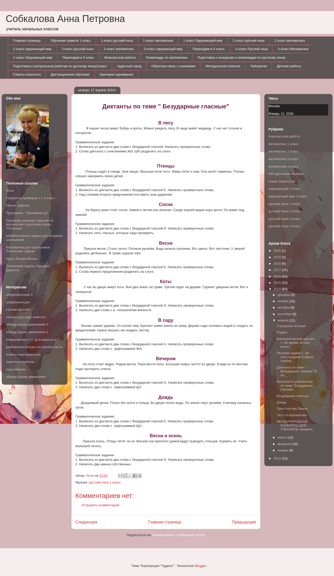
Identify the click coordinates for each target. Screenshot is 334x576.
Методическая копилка (222, 66)
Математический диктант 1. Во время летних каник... (296, 343)
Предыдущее (244, 522)
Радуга (282, 332)
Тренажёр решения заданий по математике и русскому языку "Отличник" (30, 224)
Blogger (200, 566)
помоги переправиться (23, 354)
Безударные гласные (293, 396)
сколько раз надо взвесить (26, 317)
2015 (278, 283)
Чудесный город (129, 66)
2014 (278, 289)
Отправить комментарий (100, 505)
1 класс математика (158, 40)
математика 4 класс (284, 166)
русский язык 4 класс (284, 226)
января (283, 450)
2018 (278, 263)
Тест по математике (292, 415)
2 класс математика (290, 40)
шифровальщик (18, 302)
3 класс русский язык (77, 49)
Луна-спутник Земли (292, 408)
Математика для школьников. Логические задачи (28, 249)
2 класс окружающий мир (32, 49)
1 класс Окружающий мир (203, 40)
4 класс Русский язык (252, 49)
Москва (274, 106)
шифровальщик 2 (19, 294)
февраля (284, 444)
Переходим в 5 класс (78, 57)
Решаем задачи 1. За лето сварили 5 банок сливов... (295, 357)
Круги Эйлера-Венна (21, 259)
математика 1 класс (284, 144)
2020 (278, 250)
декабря (284, 295)
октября (283, 307)
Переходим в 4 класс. (209, 49)
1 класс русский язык (117, 40)
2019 (278, 257)
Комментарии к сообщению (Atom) (178, 535)
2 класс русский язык (248, 40)
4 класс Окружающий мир (33, 57)
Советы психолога (27, 74)
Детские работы (289, 66)
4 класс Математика (293, 49)
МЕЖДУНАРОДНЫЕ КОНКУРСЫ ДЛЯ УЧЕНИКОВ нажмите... (296, 425)
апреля (283, 320)
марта (282, 437)
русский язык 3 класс (284, 219)
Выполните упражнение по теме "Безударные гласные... (295, 385)
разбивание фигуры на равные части (34, 347)
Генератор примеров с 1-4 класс (30, 198)
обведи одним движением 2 (27, 332)
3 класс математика (119, 49)
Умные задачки (17, 205)
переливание (16, 369)
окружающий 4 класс (284, 189)
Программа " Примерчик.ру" (27, 213)
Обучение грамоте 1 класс (71, 40)
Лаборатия (258, 66)
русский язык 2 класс (284, 211)
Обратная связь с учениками (173, 66)
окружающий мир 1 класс (288, 196)
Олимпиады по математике (166, 57)
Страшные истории (291, 326)
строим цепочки (18, 309)
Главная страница (27, 40)
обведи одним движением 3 (27, 324)
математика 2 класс (284, 151)
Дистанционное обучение (70, 74)
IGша (10, 190)
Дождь (282, 402)
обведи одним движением (26, 377)
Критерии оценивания (116, 74)
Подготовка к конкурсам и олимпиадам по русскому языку (241, 57)
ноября (283, 301)
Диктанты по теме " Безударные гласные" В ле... (297, 371)
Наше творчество (282, 181)
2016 (278, 276)
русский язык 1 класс (105, 482)
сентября (284, 314)
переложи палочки (20, 362)
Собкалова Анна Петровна (65, 18)
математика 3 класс (284, 159)
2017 (278, 270)
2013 (278, 458)
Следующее (86, 522)
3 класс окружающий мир (163, 49)
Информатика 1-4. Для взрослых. (31, 339)
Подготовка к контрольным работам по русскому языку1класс (60, 66)
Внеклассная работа (120, 57)
